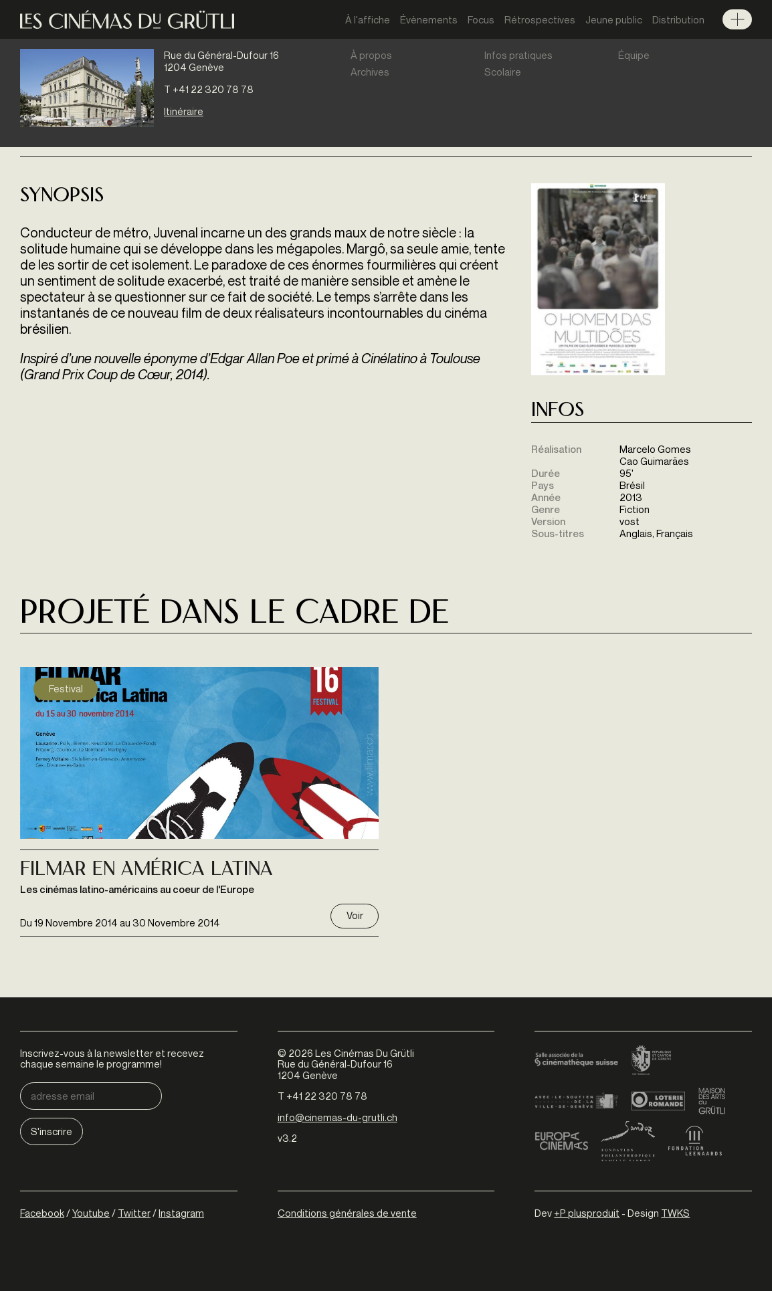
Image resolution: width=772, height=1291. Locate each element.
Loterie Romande (658, 1101)
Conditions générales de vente (347, 1213)
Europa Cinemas (561, 1141)
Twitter (134, 1213)
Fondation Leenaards (695, 1141)
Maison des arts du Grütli (711, 1101)
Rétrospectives (539, 19)
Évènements (429, 19)
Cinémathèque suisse (576, 1061)
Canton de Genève (652, 1061)
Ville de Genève (576, 1101)
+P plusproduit (586, 1213)
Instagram (181, 1213)
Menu (737, 19)
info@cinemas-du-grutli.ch (337, 1117)
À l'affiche (367, 19)
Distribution (678, 19)
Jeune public (613, 19)
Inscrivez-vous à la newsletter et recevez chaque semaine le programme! (112, 1059)
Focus (481, 19)
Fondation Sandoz (628, 1141)
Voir (355, 915)
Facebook (42, 1213)
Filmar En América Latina (146, 870)
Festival (66, 688)
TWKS (675, 1213)
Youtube (91, 1213)
